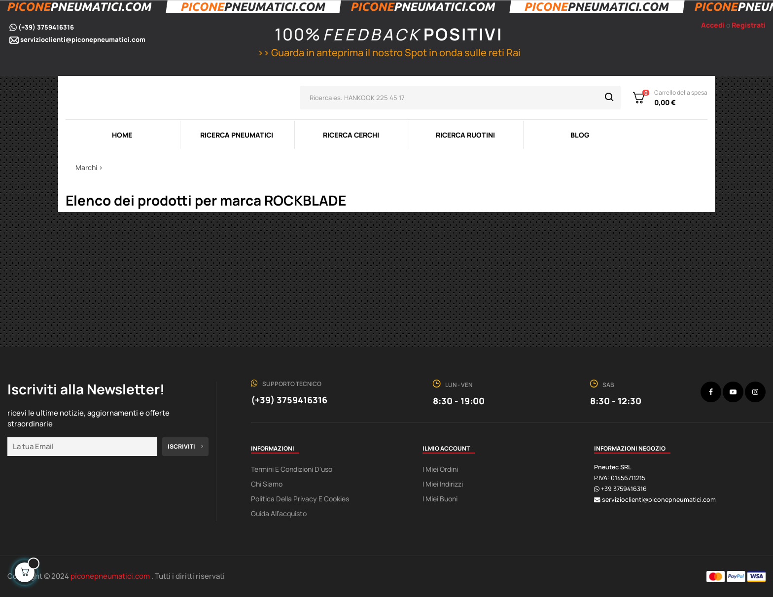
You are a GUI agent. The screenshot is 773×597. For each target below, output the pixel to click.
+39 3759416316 (624, 489)
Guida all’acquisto (279, 513)
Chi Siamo (266, 484)
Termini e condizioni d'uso (291, 469)
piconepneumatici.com (110, 576)
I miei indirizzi (442, 484)
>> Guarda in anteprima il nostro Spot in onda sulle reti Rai (387, 52)
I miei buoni (439, 498)
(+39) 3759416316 (46, 27)
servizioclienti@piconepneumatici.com (82, 39)
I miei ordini (440, 469)
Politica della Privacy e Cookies (300, 498)
